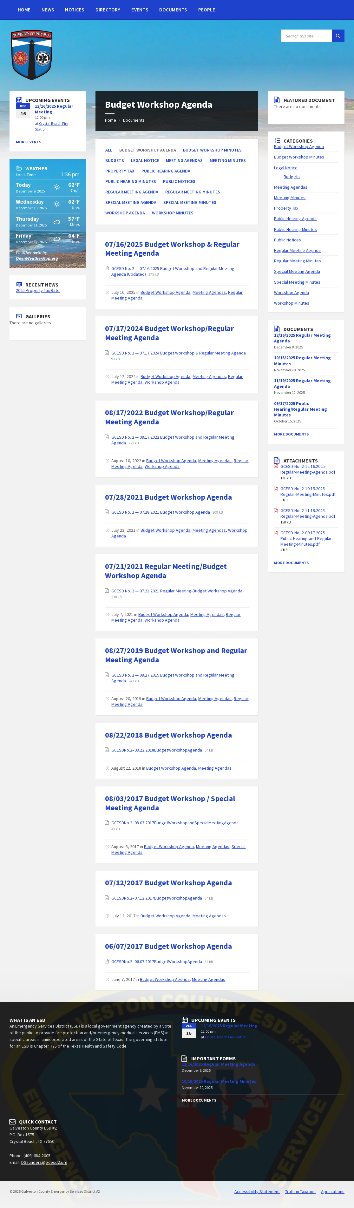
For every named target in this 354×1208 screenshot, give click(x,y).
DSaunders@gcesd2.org (44, 1162)
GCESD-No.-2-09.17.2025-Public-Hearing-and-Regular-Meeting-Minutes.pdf (306, 538)
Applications (332, 1191)
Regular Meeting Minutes (192, 192)
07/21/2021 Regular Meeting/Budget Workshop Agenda (166, 570)
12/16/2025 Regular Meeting (229, 1026)
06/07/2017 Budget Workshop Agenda (168, 946)
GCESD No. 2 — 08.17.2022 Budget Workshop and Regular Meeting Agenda (172, 440)
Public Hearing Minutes (130, 181)
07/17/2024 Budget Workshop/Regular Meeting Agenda (169, 332)
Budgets (114, 160)
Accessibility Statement (257, 1191)
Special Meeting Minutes (189, 202)
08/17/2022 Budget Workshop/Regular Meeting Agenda (169, 417)
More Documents (291, 434)
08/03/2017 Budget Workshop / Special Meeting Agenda (170, 803)
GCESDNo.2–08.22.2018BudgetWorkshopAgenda (157, 750)
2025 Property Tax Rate (38, 290)
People (206, 10)
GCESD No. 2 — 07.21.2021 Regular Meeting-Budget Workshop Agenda (176, 591)
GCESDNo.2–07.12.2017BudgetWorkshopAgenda (157, 898)
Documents (173, 10)
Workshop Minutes (172, 213)
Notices (74, 10)
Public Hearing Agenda (165, 171)
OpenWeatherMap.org (37, 258)
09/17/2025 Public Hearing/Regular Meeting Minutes (300, 409)
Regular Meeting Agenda (131, 192)
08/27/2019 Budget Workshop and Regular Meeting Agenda (176, 655)
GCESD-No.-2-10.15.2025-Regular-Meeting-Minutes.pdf (308, 491)
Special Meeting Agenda (130, 202)
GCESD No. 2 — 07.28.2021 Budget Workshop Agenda (161, 512)
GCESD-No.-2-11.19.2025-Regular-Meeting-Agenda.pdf (307, 513)
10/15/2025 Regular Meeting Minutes (219, 1081)
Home (24, 10)
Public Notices (179, 181)
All (108, 150)
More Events (28, 141)
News (48, 10)
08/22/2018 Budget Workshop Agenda (168, 735)
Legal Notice (145, 160)
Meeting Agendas (184, 160)
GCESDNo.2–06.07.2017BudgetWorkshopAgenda (157, 961)
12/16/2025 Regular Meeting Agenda (218, 1064)
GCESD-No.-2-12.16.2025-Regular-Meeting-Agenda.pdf (307, 469)
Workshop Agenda (125, 213)
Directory (108, 10)
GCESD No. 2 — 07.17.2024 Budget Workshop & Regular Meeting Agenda (178, 353)
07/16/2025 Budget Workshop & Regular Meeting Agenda (172, 248)
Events (139, 10)
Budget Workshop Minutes (212, 150)
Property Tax (119, 171)
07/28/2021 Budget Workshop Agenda (168, 497)
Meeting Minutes (228, 160)
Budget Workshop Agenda (165, 292)
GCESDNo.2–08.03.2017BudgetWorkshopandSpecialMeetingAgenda (175, 823)
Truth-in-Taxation (300, 1191)
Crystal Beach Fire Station (225, 1037)
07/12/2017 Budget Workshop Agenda (168, 882)
